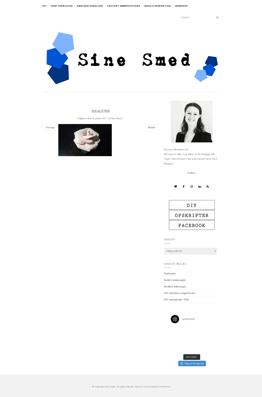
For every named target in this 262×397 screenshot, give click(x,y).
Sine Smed (116, 118)
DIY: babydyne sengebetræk (179, 293)
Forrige (50, 127)
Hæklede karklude (90, 6)
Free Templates (62, 6)
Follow (191, 172)
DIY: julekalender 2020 (176, 299)
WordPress (165, 386)
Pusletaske (170, 273)
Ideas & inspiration (157, 6)
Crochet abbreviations (123, 6)
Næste (151, 127)
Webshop (181, 6)
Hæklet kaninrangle (175, 279)
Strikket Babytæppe (175, 286)
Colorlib (146, 386)
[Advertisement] (100, 180)
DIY (44, 6)
